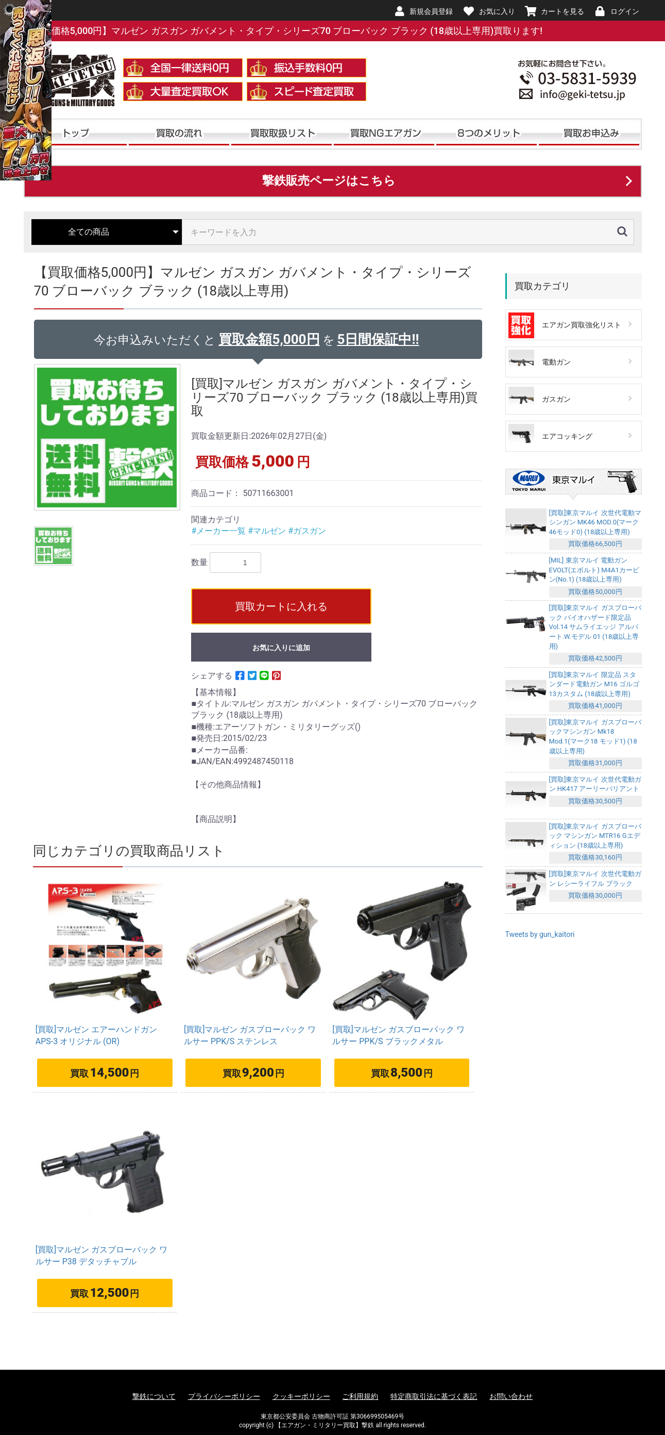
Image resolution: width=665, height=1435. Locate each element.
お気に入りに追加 (281, 648)
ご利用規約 (360, 1396)
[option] (108, 437)
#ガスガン (307, 531)
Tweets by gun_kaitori (540, 934)
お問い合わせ (511, 1396)
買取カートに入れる (281, 606)
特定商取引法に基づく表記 (433, 1396)
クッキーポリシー (301, 1396)
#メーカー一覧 (219, 531)
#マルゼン (268, 531)
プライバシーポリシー (224, 1396)
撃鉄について (154, 1396)
